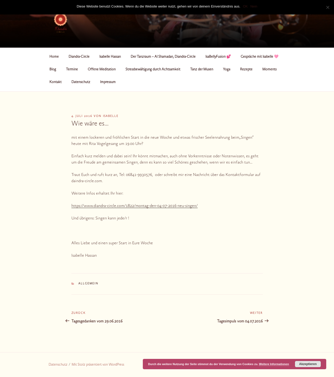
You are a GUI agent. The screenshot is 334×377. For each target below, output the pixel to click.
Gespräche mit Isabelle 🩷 (259, 57)
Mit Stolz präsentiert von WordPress (98, 365)
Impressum (108, 82)
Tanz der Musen (201, 69)
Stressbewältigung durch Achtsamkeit (152, 69)
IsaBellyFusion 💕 (218, 57)
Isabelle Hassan (110, 57)
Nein (253, 6)
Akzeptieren (308, 364)
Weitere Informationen (274, 364)
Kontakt (55, 82)
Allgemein (88, 283)
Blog (52, 69)
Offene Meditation (102, 69)
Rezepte (246, 69)
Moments (269, 69)
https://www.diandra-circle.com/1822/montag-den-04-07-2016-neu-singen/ (134, 206)
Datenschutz (80, 82)
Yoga (226, 69)
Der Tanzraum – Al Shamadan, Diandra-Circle (163, 57)
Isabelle (111, 116)
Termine (72, 69)
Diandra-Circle (79, 57)
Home (54, 57)
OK (245, 6)
